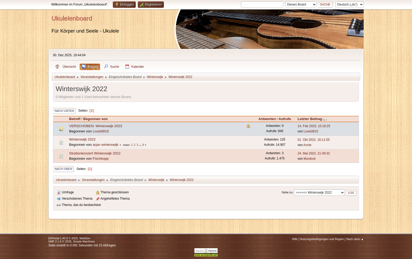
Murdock (309, 158)
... (140, 144)
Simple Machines (84, 241)
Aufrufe (285, 119)
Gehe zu (287, 192)
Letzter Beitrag (312, 119)
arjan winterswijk (106, 145)
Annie (307, 145)
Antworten (267, 119)
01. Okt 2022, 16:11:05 (314, 140)
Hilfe (295, 239)
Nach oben (63, 168)
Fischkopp (101, 158)
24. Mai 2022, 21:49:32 (314, 153)
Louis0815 (101, 131)
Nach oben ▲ (355, 239)
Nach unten (64, 110)
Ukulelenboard (72, 18)
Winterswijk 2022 (82, 139)
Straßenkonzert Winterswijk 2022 (95, 153)
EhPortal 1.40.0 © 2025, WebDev (69, 238)
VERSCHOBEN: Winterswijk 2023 (95, 126)
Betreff (74, 119)
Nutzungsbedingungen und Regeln (322, 239)
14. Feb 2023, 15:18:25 (314, 126)
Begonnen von (95, 119)
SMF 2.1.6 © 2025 (59, 241)
